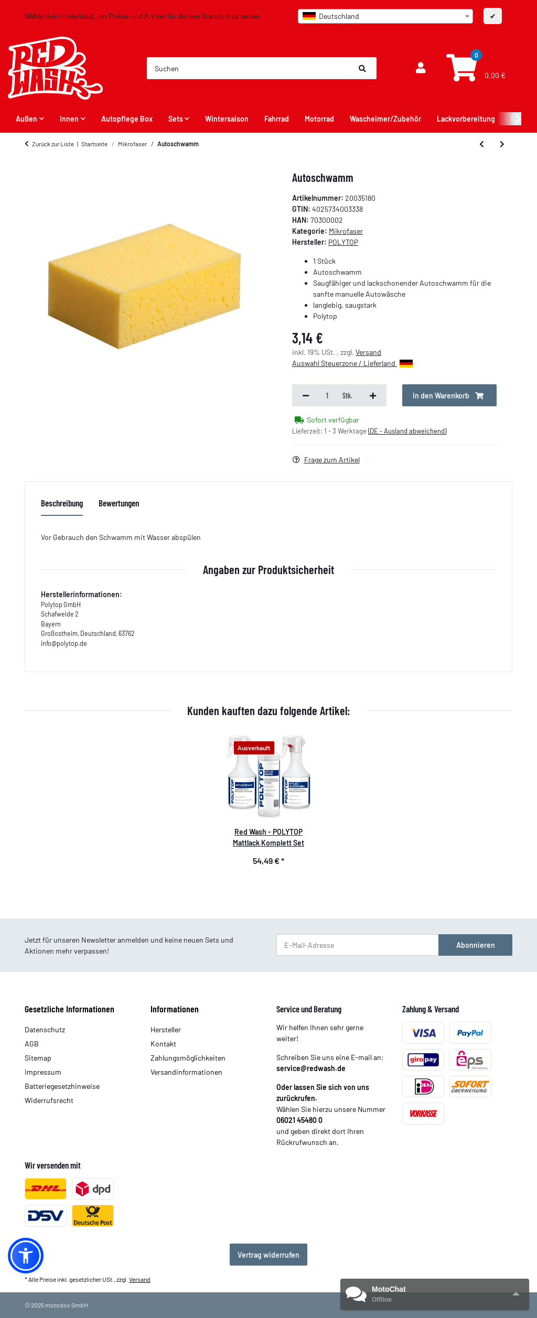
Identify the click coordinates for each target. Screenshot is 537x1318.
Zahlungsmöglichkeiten (188, 1057)
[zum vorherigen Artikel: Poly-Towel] (481, 144)
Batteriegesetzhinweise (62, 1086)
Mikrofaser (346, 230)
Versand (368, 352)
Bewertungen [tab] (119, 503)
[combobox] (385, 16)
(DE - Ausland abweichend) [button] (407, 431)
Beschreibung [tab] (62, 503)
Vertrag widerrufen (268, 1254)
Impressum (43, 1071)
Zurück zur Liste (53, 143)
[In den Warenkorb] (449, 395)
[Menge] (327, 395)
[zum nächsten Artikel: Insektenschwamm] (502, 144)
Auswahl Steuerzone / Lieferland (352, 363)
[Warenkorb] (474, 68)
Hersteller (166, 1029)
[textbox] (385, 16)
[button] (420, 68)
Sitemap (38, 1057)
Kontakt (163, 1043)
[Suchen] (248, 68)
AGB (32, 1043)
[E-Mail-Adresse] (357, 945)
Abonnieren (475, 945)
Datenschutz (45, 1029)
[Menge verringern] (305, 395)
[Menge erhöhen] (372, 395)
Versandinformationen (186, 1071)
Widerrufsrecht (49, 1100)
